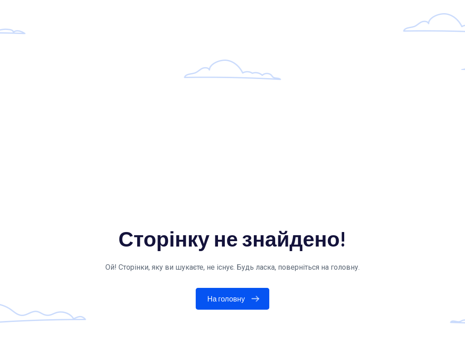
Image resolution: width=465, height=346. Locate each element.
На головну (236, 298)
